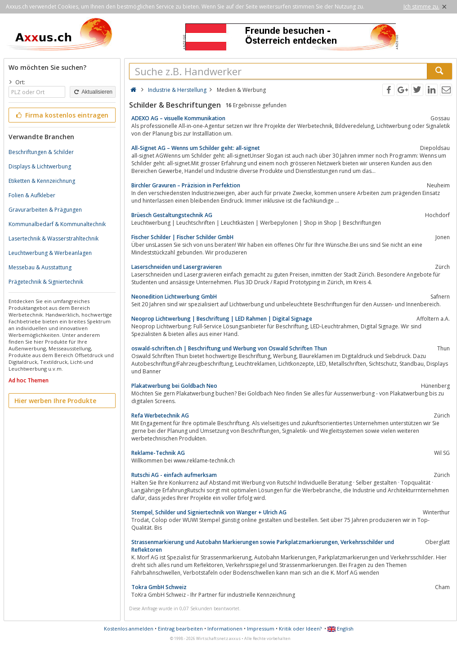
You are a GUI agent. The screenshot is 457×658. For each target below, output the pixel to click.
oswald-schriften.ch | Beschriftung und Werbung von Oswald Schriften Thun (229, 348)
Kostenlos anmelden (128, 628)
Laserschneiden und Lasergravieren (176, 267)
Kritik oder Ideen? (300, 628)
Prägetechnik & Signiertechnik (46, 282)
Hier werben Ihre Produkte (55, 400)
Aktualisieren (92, 92)
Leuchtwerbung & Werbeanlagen (50, 253)
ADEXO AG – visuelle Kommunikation (178, 118)
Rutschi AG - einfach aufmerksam (174, 475)
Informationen (224, 628)
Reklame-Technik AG (158, 453)
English (340, 628)
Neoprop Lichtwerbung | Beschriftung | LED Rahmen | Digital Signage (221, 318)
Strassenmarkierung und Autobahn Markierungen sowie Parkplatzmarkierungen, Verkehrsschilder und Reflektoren (262, 546)
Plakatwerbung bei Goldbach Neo (174, 386)
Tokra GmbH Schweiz (159, 587)
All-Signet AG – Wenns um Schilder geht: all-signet (195, 148)
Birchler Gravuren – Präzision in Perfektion (185, 185)
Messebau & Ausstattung (40, 267)
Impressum (260, 628)
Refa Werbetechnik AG (160, 415)
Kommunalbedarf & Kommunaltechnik (57, 224)
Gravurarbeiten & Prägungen (45, 209)
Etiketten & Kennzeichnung (42, 181)
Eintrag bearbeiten (180, 628)
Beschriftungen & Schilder (41, 152)
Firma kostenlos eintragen (61, 115)
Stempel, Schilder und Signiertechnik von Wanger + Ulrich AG (209, 512)
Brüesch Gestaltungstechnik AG (171, 215)
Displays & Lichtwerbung (40, 166)
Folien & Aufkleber (32, 195)
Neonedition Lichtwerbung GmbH (174, 296)
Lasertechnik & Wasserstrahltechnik (54, 238)
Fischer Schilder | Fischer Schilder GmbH (182, 237)
